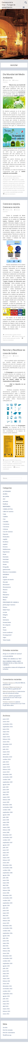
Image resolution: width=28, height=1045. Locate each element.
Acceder (5, 1027)
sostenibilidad (13, 192)
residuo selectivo (7, 467)
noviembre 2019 (7, 777)
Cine (4, 519)
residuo (22, 465)
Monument (6, 584)
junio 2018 (6, 820)
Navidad (5, 597)
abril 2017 (5, 855)
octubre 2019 (6, 779)
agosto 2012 (6, 996)
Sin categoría (6, 625)
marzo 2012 (6, 1009)
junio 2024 (6, 729)
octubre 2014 (6, 930)
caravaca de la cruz (13, 183)
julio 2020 (6, 762)
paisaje (14, 465)
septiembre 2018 (7, 812)
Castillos (5, 516)
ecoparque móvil (17, 463)
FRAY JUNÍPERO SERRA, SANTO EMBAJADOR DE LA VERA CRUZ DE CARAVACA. (13, 663)
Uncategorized (7, 179)
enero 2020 (6, 772)
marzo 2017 (6, 857)
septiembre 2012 (8, 993)
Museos (5, 589)
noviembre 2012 (7, 988)
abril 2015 (5, 915)
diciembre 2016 (7, 865)
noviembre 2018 (7, 807)
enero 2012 (6, 1014)
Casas (4, 514)
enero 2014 (6, 953)
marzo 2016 (6, 888)
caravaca (10, 181)
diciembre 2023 (7, 744)
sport (4, 627)
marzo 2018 (6, 827)
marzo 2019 (6, 797)
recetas (5, 612)
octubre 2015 (6, 900)
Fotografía (6, 567)
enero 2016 (6, 893)
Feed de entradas (8, 1030)
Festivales (5, 557)
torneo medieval (7, 632)
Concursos (6, 526)
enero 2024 (6, 741)
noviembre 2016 (7, 867)
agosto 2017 (6, 845)
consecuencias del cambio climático (12, 185)
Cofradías (5, 521)
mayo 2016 (6, 883)
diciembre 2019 (7, 774)
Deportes (5, 534)
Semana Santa (7, 622)
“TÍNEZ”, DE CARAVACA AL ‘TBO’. (12, 658)
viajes (4, 637)
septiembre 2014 (7, 933)
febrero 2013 (6, 981)
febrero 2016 (6, 890)
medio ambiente (11, 338)
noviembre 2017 (7, 837)
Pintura (5, 607)
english (5, 539)
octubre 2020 (7, 759)
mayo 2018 (6, 822)
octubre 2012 (6, 991)
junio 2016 (6, 880)
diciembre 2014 (7, 925)
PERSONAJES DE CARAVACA (11, 602)
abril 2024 (6, 734)
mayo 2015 (6, 913)
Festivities (6, 562)
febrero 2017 (6, 860)
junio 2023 (6, 747)
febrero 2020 (6, 769)
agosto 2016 (6, 875)
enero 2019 (6, 802)
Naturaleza (16, 178)
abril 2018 (5, 825)
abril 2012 (6, 1006)
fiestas (5, 564)
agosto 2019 (6, 784)
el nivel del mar (20, 188)
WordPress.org (7, 1035)
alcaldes (5, 494)
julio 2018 (5, 817)
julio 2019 (5, 787)
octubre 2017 (6, 840)
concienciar (21, 183)
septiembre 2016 (7, 872)
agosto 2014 (6, 935)
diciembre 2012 (7, 986)
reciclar (7, 192)
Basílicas (5, 504)
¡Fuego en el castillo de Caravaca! (12, 653)
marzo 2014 (6, 948)
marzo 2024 (6, 736)
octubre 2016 (6, 870)
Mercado (5, 582)
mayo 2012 (6, 1003)
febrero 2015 (6, 920)
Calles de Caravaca (8, 511)
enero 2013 (6, 983)
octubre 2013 (6, 961)
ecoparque (9, 463)
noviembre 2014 (7, 928)
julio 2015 (5, 908)
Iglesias (5, 577)
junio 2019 (6, 789)
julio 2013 (5, 968)
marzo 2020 (6, 767)
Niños (4, 599)
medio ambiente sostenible (10, 190)
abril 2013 (5, 976)
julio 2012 (6, 998)
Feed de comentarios (9, 1032)
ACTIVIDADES (8, 176)
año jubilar (6, 496)
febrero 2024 (6, 739)
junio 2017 (6, 850)
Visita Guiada (6, 640)
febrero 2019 (6, 799)
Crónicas (5, 529)
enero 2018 (6, 832)
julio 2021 (6, 749)
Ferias (4, 554)
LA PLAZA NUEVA (8, 656)
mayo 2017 (6, 852)
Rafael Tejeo (6, 610)
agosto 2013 (6, 966)
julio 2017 (5, 847)
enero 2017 (6, 862)
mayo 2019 (6, 792)
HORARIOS (12, 460)
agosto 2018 (6, 815)
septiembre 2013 (7, 963)
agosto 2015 (6, 905)
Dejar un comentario (9, 194)
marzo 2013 (6, 978)
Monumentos (7, 587)
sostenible (20, 192)
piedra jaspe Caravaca (9, 604)
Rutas (4, 617)
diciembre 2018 (7, 804)
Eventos (19, 176)
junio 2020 (6, 764)
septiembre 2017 (7, 842)
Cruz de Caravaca (8, 531)
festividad (6, 559)
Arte (4, 499)
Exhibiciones (6, 549)
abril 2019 (5, 794)
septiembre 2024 (8, 726)
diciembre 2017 (7, 835)
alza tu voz (17, 179)
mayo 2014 (6, 943)
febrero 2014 (6, 951)
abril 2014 (5, 946)
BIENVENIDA (6, 506)
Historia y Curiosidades (9, 572)
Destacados (6, 536)
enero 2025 (6, 721)
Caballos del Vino (8, 509)
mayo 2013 (6, 973)
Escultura (5, 542)
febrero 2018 (6, 830)
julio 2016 (5, 878)
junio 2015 (6, 910)
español (14, 176)
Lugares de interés (7, 178)
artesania (5, 501)
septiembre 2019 (7, 782)
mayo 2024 (6, 731)
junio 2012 (6, 1001)
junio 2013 (6, 971)
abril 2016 (5, 885)
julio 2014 (5, 938)
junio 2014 (6, 940)
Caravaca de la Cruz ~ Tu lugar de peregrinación (8, 4)
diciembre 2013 (7, 956)
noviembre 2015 (7, 898)
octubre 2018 (6, 809)
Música (5, 592)
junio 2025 (6, 719)
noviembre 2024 (7, 724)
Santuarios (6, 620)
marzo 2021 (6, 752)
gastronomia (6, 569)
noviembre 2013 (7, 958)
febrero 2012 (6, 1011)
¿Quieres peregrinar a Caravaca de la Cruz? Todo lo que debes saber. (12, 697)
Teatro (5, 630)
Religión (5, 615)
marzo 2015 (6, 918)
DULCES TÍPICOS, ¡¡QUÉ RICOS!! (12, 689)
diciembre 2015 (7, 895)
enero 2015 (6, 923)
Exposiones (6, 552)
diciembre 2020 (7, 757)
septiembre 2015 (7, 903)
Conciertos (6, 524)
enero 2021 (6, 754)
